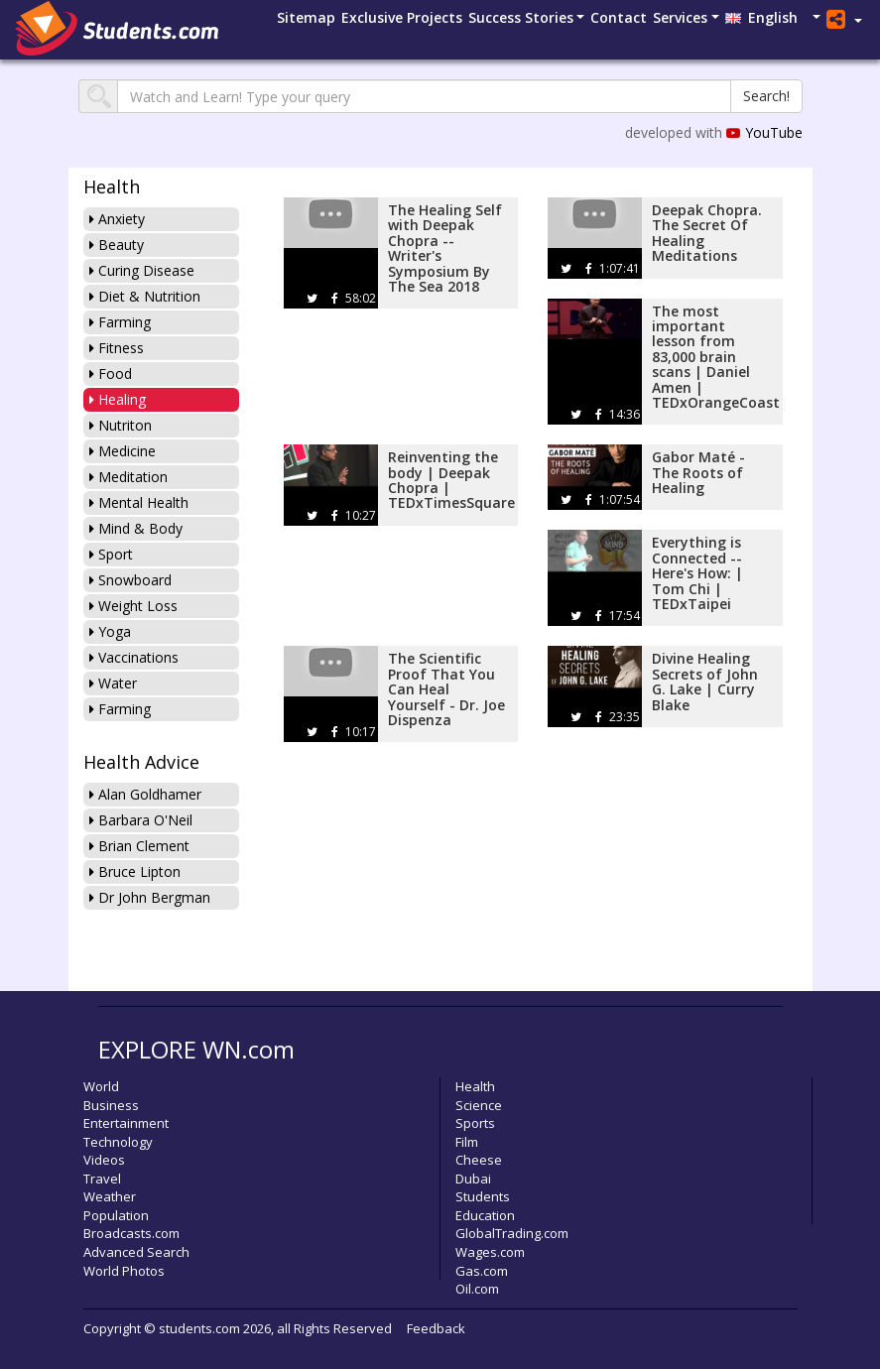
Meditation (128, 476)
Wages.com (490, 1252)
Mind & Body (136, 528)
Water (113, 683)
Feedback (436, 1328)
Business (111, 1105)
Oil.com (477, 1289)
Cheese (478, 1160)
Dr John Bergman (149, 897)
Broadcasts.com (131, 1233)
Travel (102, 1178)
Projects (401, 17)
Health (111, 186)
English (767, 17)
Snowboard (130, 579)
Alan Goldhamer (145, 794)
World (101, 1086)
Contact (618, 17)
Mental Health (139, 502)
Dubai (473, 1178)
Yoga (110, 631)
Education (485, 1215)
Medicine (122, 450)
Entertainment (126, 1123)
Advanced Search (136, 1252)
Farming (120, 321)
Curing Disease (141, 270)
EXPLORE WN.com (196, 1049)
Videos (104, 1160)
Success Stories (520, 17)
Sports (475, 1123)
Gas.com (481, 1271)
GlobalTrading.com (511, 1233)
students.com (199, 1328)
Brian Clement (139, 845)
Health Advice (141, 762)
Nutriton (120, 425)
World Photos (124, 1271)
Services (680, 17)
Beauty (116, 244)
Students (482, 1196)
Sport (111, 554)
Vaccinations (134, 657)
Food (110, 373)
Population (116, 1215)
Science (478, 1105)
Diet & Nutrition (144, 296)
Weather (109, 1196)
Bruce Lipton (135, 871)
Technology (118, 1142)
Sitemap (306, 17)
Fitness (116, 347)
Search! (766, 95)
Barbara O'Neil (140, 819)
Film (466, 1142)
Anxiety (117, 218)
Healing (117, 399)
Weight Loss (133, 605)
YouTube (764, 132)
